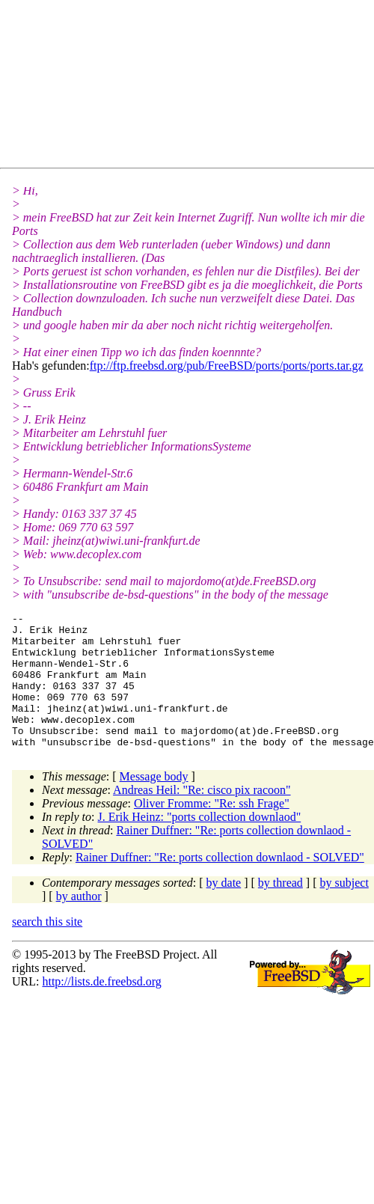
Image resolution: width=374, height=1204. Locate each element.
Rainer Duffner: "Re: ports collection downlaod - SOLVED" (220, 884)
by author (79, 923)
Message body (154, 803)
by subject (344, 909)
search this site (47, 948)
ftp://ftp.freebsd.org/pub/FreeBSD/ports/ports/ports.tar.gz (227, 365)
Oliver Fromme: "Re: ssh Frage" (211, 830)
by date (224, 909)
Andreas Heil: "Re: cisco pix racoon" (201, 816)
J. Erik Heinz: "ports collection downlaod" (199, 843)
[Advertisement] (146, 87)
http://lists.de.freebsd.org (101, 1008)
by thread (280, 909)
